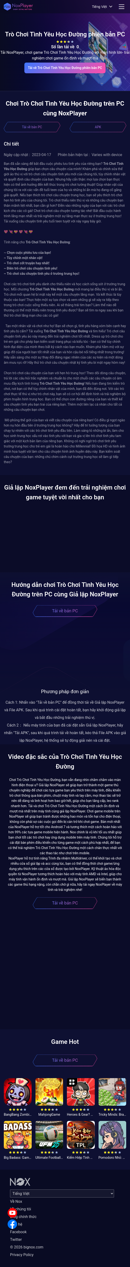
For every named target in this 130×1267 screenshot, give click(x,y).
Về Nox (16, 1201)
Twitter (16, 1239)
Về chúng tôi (20, 1209)
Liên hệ (16, 1224)
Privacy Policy (22, 1254)
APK (98, 127)
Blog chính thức (23, 1216)
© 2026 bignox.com (26, 1247)
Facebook (18, 1232)
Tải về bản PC (32, 127)
